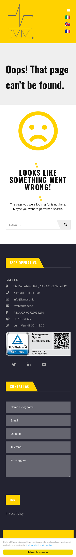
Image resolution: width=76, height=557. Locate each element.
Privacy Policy (15, 513)
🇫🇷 (67, 31)
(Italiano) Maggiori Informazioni (39, 545)
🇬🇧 (67, 24)
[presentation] (35, 486)
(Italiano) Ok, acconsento (38, 552)
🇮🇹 (67, 17)
